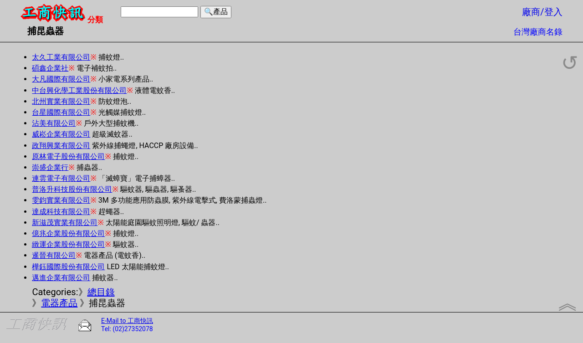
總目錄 (101, 292)
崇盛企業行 (50, 167)
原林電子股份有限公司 (68, 156)
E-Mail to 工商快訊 (127, 320)
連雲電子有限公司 (61, 178)
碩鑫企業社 (50, 68)
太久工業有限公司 (61, 57)
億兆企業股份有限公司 (68, 233)
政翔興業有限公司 (61, 145)
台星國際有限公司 (61, 112)
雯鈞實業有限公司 (61, 200)
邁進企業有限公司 (61, 277)
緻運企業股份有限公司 (68, 244)
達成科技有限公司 (61, 211)
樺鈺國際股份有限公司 (68, 266)
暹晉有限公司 (54, 255)
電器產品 (59, 302)
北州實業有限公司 (61, 101)
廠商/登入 (542, 11)
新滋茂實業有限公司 (64, 222)
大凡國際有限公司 (61, 79)
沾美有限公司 (54, 123)
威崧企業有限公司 (61, 134)
